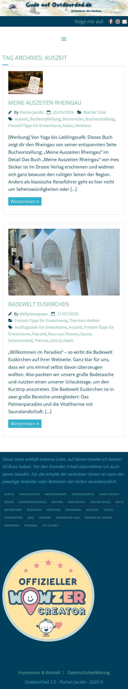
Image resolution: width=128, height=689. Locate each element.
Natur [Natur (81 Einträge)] (119, 502)
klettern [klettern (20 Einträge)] (57, 502)
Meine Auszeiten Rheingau (44, 102)
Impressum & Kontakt (39, 672)
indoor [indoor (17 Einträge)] (9, 502)
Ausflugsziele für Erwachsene (41, 327)
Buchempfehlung (45, 119)
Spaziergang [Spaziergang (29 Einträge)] (73, 509)
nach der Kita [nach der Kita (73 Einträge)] (76, 502)
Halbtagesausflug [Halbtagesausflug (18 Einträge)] (83, 494)
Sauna (85, 333)
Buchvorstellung (100, 119)
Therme (41, 340)
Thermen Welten (84, 320)
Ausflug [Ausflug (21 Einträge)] (9, 494)
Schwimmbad (20, 340)
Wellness (83, 125)
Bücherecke (73, 119)
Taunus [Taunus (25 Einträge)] (108, 509)
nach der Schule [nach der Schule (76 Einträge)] (100, 502)
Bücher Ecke (95, 112)
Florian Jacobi (31, 112)
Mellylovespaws (34, 313)
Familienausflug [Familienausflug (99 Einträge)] (29, 494)
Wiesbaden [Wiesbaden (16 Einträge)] (30, 525)
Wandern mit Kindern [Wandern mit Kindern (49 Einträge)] (98, 517)
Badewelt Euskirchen (38, 304)
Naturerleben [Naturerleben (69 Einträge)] (13, 509)
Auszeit (21, 119)
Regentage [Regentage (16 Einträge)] (53, 509)
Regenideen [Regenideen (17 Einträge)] (34, 509)
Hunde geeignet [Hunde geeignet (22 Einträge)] (109, 494)
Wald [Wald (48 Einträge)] (31, 517)
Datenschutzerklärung (88, 672)
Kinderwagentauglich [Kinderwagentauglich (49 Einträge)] (32, 502)
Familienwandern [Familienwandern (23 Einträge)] (56, 494)
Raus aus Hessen (63, 333)
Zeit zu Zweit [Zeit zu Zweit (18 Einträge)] (51, 525)
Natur (68, 125)
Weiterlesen (23, 201)
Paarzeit (39, 333)
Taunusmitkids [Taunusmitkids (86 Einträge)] (13, 517)
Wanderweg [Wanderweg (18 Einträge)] (11, 525)
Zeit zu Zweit (61, 340)
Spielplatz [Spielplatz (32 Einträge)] (92, 509)
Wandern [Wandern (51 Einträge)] (45, 517)
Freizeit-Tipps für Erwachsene (34, 125)
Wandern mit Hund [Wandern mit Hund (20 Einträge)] (68, 517)
